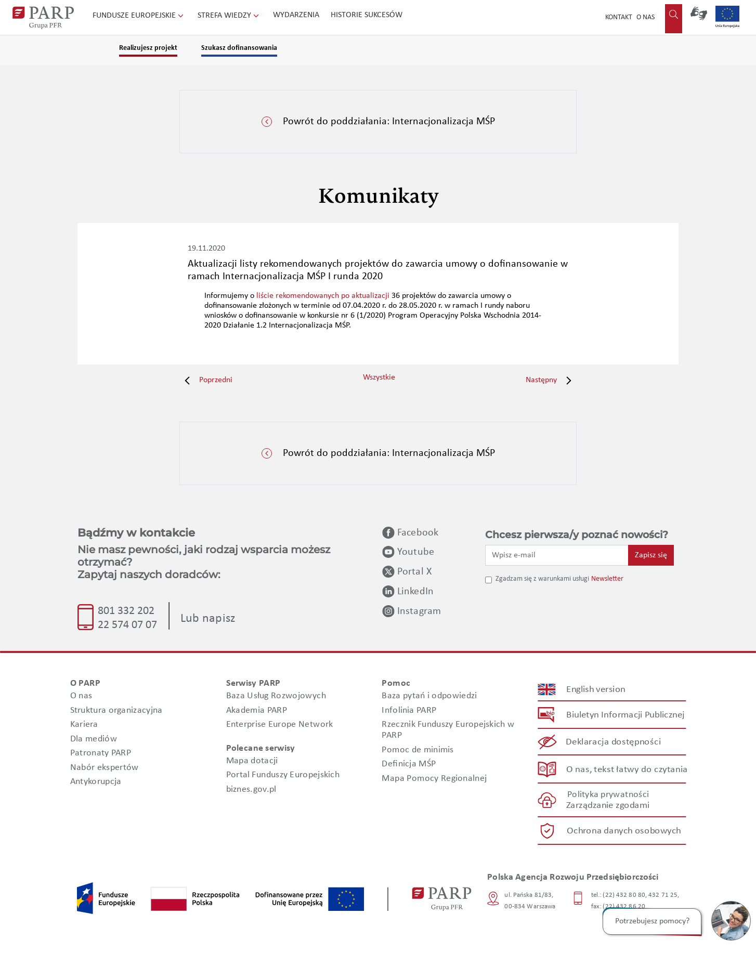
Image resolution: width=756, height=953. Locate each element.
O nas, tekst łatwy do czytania (627, 769)
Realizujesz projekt (148, 48)
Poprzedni (205, 380)
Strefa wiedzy (229, 15)
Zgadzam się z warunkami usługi (542, 579)
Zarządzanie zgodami (607, 806)
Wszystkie (379, 377)
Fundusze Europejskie (139, 15)
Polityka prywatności (608, 794)
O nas (645, 17)
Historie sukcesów (366, 15)
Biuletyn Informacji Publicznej (625, 715)
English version (596, 689)
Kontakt (618, 17)
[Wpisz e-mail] (557, 555)
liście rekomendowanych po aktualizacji (322, 296)
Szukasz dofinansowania (239, 48)
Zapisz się (651, 555)
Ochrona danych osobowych (624, 831)
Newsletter (607, 579)
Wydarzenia (296, 15)
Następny (551, 380)
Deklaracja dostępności (613, 742)
